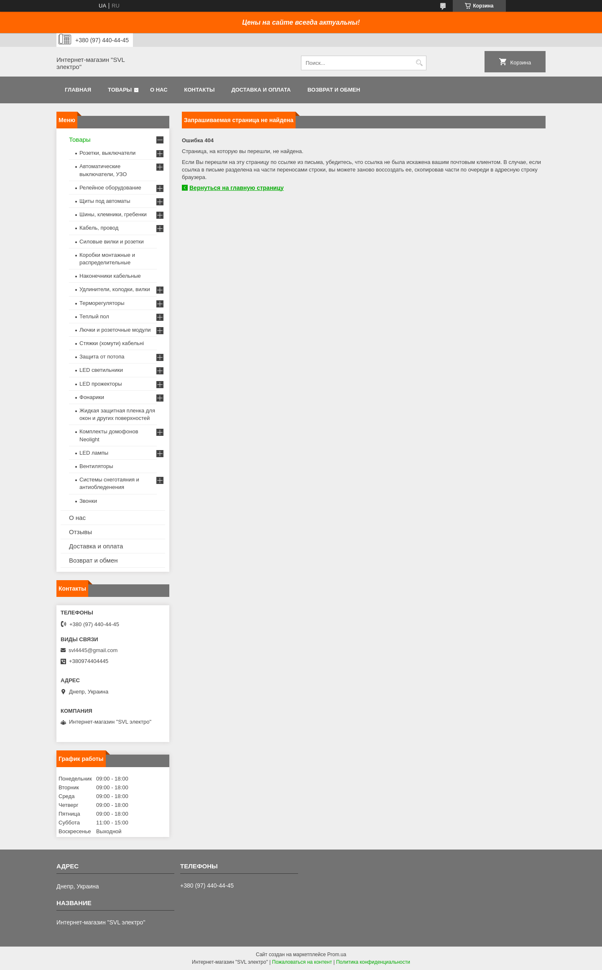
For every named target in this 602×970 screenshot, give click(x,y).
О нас (159, 90)
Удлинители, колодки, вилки (114, 289)
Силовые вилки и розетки (111, 241)
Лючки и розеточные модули (115, 330)
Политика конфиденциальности (373, 962)
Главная (78, 90)
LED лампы (93, 453)
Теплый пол (94, 316)
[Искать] (419, 63)
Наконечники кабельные (110, 276)
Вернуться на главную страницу (236, 187)
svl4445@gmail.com (93, 650)
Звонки (88, 501)
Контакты (199, 90)
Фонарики (91, 397)
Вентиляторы (96, 466)
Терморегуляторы (102, 303)
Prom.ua (336, 954)
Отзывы (80, 531)
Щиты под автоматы (104, 201)
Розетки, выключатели (107, 153)
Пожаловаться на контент (302, 962)
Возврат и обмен (333, 90)
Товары (120, 90)
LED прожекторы (100, 384)
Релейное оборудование (110, 187)
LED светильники (101, 370)
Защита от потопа (102, 356)
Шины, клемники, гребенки (113, 214)
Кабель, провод (98, 228)
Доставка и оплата (261, 90)
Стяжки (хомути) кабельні (111, 343)
